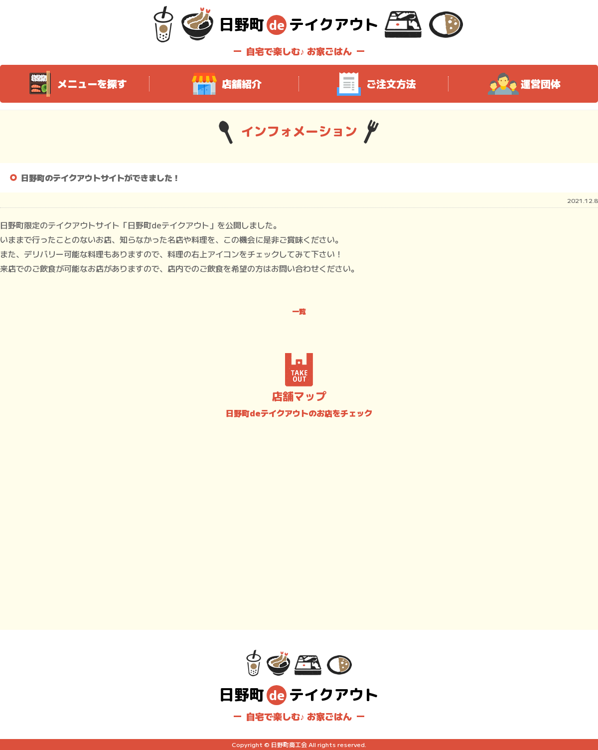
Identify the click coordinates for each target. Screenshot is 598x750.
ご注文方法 (373, 83)
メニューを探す (74, 83)
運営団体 (523, 83)
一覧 (299, 311)
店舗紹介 (224, 83)
